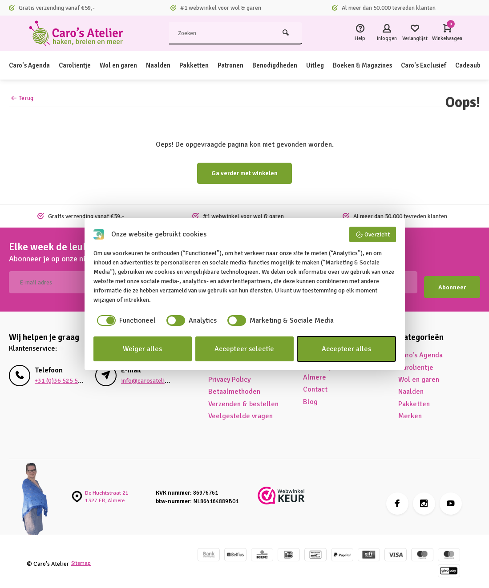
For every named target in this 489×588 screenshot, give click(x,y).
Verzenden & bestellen (243, 399)
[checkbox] (124, 320)
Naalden (172, 65)
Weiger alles (142, 348)
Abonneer (452, 282)
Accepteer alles (346, 348)
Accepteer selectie (244, 348)
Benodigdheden (297, 65)
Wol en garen (129, 65)
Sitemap (82, 559)
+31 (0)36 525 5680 (59, 376)
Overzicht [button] (373, 235)
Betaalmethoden (234, 387)
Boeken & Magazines (392, 65)
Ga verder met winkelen (244, 173)
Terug (22, 98)
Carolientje (81, 65)
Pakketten (210, 65)
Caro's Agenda (32, 65)
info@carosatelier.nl (148, 376)
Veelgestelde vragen (240, 411)
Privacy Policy (229, 374)
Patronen (248, 65)
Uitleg (341, 65)
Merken (410, 411)
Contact (315, 384)
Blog (310, 396)
